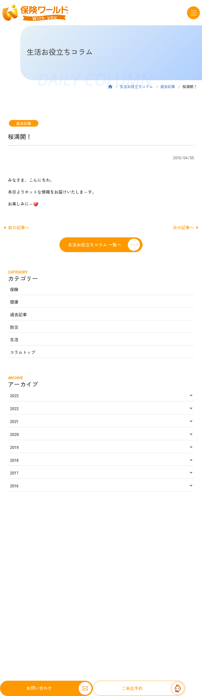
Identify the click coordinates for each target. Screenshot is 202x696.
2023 (14, 395)
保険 (14, 289)
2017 (14, 472)
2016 (14, 485)
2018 (14, 460)
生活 (14, 339)
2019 (14, 447)
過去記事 (167, 86)
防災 (14, 327)
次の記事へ (185, 227)
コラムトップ (22, 352)
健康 (14, 302)
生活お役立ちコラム (136, 86)
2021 (14, 421)
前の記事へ (16, 227)
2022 (14, 408)
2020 (14, 434)
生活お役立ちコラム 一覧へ (94, 244)
